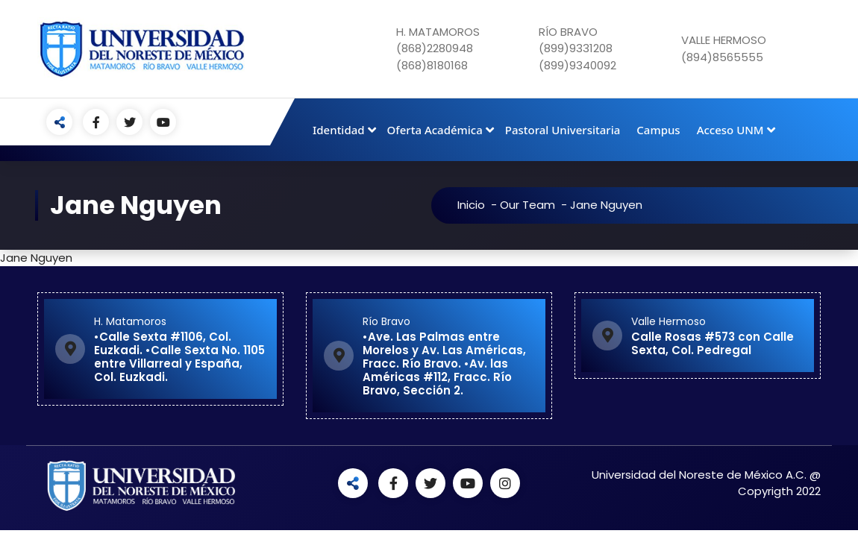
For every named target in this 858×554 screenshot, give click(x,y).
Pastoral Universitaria (563, 129)
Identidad (339, 129)
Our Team (554, 205)
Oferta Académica (435, 129)
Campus (658, 129)
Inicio (498, 205)
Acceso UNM (730, 129)
